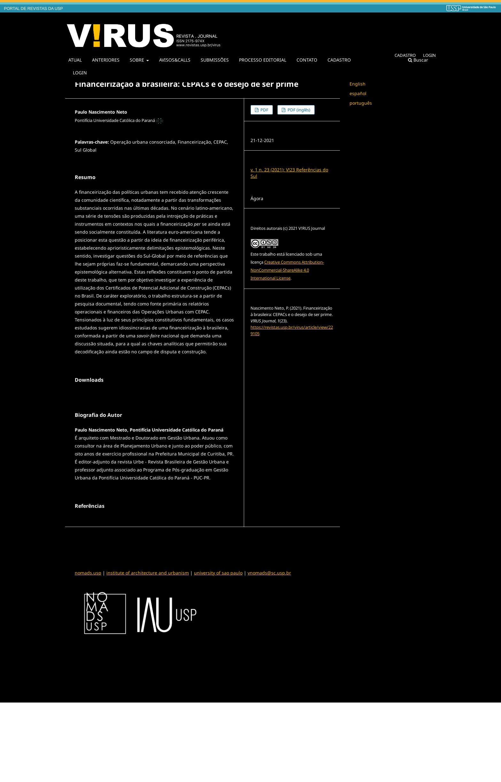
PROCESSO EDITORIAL (262, 60)
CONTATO (307, 60)
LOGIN (80, 73)
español (358, 93)
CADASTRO (339, 60)
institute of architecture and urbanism (147, 652)
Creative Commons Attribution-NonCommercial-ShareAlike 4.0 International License (287, 270)
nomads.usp (88, 652)
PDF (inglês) (298, 110)
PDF (263, 110)
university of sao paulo (218, 652)
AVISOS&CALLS (174, 60)
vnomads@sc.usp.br (269, 652)
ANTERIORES (105, 60)
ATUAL (75, 60)
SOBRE (137, 60)
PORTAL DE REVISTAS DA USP (33, 8)
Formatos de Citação (274, 346)
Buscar (418, 60)
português (361, 103)
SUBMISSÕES (215, 60)
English (358, 84)
